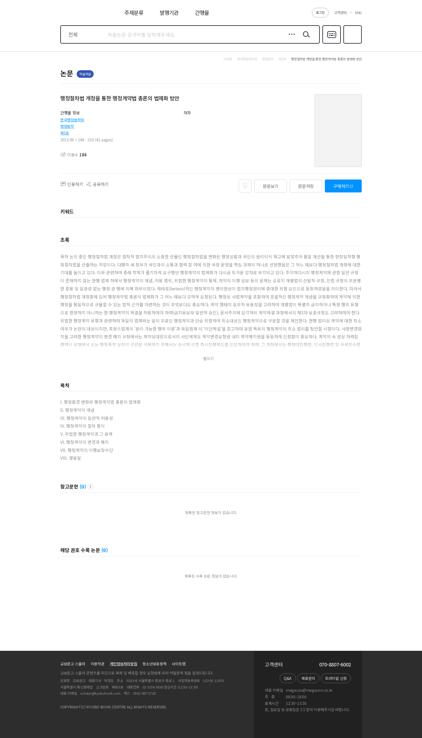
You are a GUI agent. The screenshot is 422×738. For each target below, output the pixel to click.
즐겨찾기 (352, 43)
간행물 (202, 12)
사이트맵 (178, 663)
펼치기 (208, 358)
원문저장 (306, 186)
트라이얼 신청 (336, 678)
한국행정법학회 (72, 119)
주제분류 (133, 12)
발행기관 (169, 12)
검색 (305, 38)
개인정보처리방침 (123, 663)
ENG (358, 12)
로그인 (320, 12)
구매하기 (341, 186)
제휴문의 (308, 678)
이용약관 (97, 663)
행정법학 (67, 126)
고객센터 (340, 12)
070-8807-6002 (335, 664)
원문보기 (271, 186)
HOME (228, 59)
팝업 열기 (90, 487)
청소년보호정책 (154, 663)
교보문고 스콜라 (72, 663)
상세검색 (290, 38)
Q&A (287, 678)
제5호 (64, 133)
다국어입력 (331, 43)
